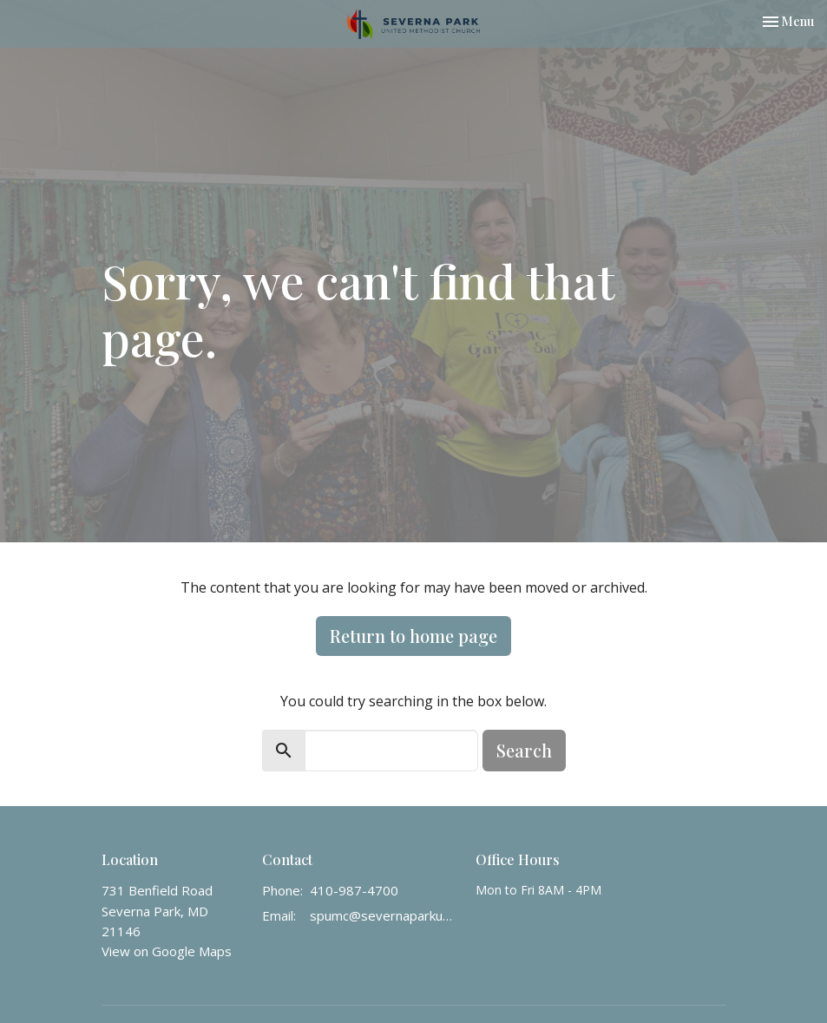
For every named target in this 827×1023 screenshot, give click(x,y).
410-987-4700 (354, 890)
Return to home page (413, 635)
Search (524, 750)
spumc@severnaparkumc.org (384, 915)
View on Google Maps (167, 951)
